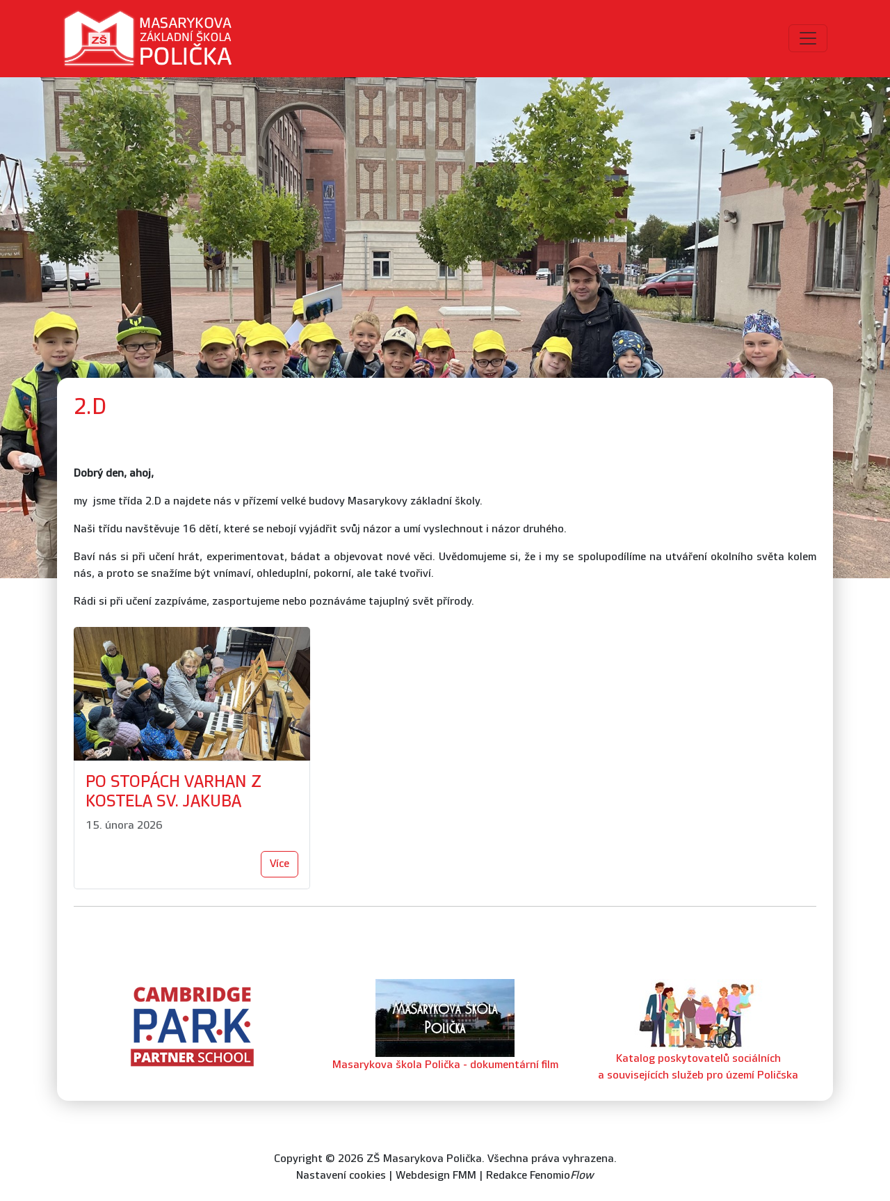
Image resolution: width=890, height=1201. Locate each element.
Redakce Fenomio (540, 1175)
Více (279, 863)
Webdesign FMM (436, 1175)
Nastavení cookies (341, 1175)
